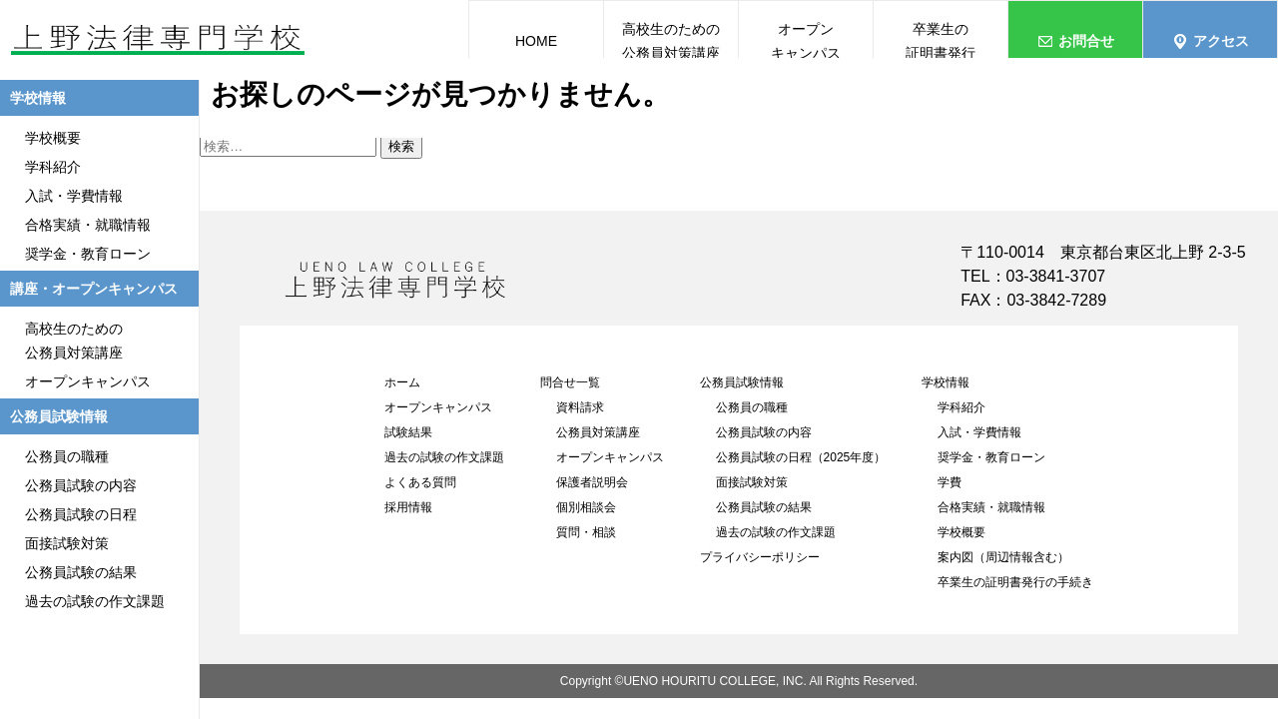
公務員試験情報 (742, 382)
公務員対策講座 (598, 432)
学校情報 (945, 382)
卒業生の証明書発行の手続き (1015, 582)
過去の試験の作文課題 (444, 457)
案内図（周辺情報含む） (1003, 557)
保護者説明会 (592, 482)
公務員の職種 (752, 407)
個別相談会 (586, 507)
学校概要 (961, 532)
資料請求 (580, 407)
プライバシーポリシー (760, 557)
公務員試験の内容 (764, 432)
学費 (949, 482)
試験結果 (408, 432)
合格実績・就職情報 (991, 507)
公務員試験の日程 (81, 514)
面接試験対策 (752, 482)
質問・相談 (586, 532)
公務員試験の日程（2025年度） (801, 457)
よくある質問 (420, 482)
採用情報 (408, 507)
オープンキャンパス (438, 407)
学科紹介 (961, 407)
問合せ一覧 (570, 382)
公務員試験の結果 (764, 507)
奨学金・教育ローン (991, 457)
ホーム (402, 382)
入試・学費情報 (979, 432)
